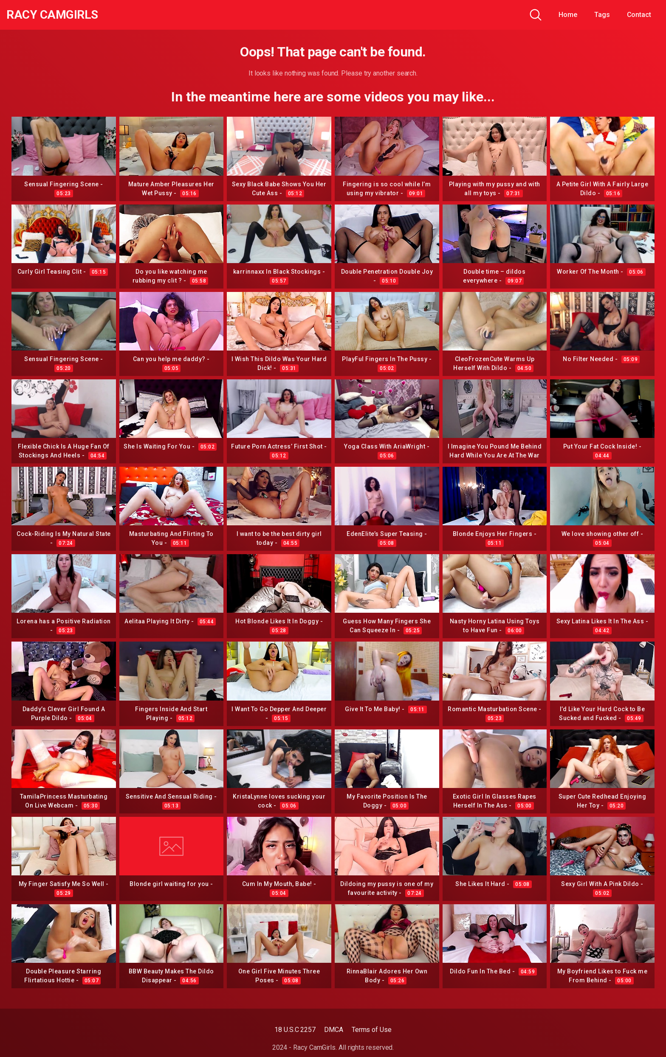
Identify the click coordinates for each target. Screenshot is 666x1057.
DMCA (333, 1030)
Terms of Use (372, 1030)
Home (568, 15)
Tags (602, 15)
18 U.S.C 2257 (295, 1030)
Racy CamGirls (52, 15)
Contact (639, 15)
